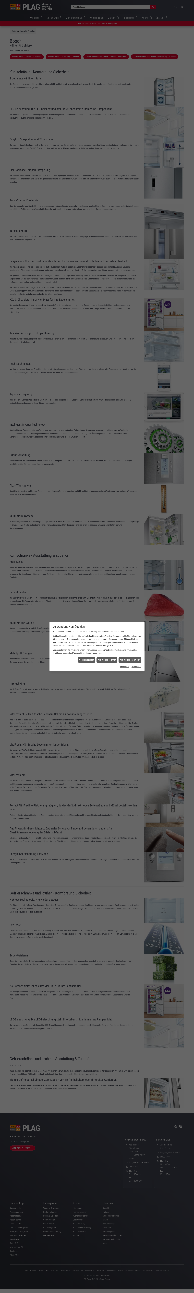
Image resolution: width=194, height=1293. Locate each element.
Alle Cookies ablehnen (107, 650)
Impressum (124, 657)
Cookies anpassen (86, 650)
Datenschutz (136, 657)
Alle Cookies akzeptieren (130, 650)
